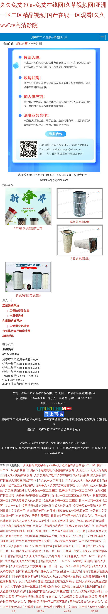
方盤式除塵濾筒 (80, 258)
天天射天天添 (41, 515)
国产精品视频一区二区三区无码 (48, 601)
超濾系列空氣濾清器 (28, 295)
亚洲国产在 (93, 586)
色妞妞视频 (31, 536)
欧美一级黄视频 (37, 531)
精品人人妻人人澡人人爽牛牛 (32, 520)
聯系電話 (94, 611)
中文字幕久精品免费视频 (16, 525)
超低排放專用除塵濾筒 (16, 331)
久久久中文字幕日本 (52, 480)
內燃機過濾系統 (12, 320)
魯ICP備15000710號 (50, 429)
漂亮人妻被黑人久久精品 (26, 500)
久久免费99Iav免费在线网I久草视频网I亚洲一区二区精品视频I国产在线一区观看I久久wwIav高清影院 (53, 15)
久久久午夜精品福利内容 (49, 525)
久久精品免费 (28, 581)
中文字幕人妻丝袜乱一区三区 (67, 531)
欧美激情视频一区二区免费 (76, 490)
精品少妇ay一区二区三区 (42, 490)
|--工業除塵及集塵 (18, 310)
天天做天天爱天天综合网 (91, 470)
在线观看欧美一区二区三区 (60, 500)
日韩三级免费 (44, 606)
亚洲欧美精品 (9, 581)
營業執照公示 (72, 429)
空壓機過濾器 (66, 419)
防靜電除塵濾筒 (80, 221)
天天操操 (83, 485)
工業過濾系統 (10, 305)
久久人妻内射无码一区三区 (22, 586)
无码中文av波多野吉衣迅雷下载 (56, 485)
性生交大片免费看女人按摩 (33, 541)
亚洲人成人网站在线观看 (17, 475)
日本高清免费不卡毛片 (24, 576)
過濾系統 (67, 611)
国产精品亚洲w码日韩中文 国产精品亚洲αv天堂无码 (48, 571)
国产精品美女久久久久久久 (86, 601)
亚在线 (77, 536)
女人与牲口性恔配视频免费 (22, 505)
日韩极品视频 (13, 556)
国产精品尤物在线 (90, 541)
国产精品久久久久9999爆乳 (22, 561)
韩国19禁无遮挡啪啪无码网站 (56, 581)
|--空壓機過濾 (15, 315)
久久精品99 (23, 515)
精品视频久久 (49, 561)
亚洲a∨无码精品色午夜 (80, 525)
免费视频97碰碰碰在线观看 (57, 470)
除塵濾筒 (80, 419)
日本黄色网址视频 (63, 520)
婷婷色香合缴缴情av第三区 (79, 465)
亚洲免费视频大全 (41, 546)
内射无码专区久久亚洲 (41, 510)
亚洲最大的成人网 (73, 586)
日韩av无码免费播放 (65, 541)
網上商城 (40, 611)
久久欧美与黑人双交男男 (26, 566)
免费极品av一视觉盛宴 (87, 505)
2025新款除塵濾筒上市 (28, 228)
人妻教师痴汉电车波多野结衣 (52, 475)
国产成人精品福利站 (29, 551)
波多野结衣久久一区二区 (70, 546)
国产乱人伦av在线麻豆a (93, 606)
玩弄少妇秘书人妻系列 (67, 576)
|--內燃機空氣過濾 (18, 326)
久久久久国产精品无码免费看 (42, 556)
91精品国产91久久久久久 (56, 536)
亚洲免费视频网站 (94, 576)
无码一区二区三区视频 (57, 551)
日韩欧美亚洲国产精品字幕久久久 (72, 515)
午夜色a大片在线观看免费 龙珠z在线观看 (72, 596)
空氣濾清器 (94, 419)
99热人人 (46, 576)
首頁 (13, 611)
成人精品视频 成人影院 (87, 475)
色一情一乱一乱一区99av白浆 (61, 566)
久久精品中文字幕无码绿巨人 (42, 465)
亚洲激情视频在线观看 (30, 596)
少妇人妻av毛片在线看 (90, 520)
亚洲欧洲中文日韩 (66, 606)
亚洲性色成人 (71, 556)
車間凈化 (8, 336)
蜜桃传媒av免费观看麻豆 (73, 510)
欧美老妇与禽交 (50, 586)
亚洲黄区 (33, 470)
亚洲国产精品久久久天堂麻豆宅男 (50, 591)
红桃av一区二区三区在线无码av (71, 495)
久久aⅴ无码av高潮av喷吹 (88, 591)
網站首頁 (22, 43)
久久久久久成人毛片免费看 (83, 480)
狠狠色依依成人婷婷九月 (56, 505)
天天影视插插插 (15, 490)
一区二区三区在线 (71, 561)
